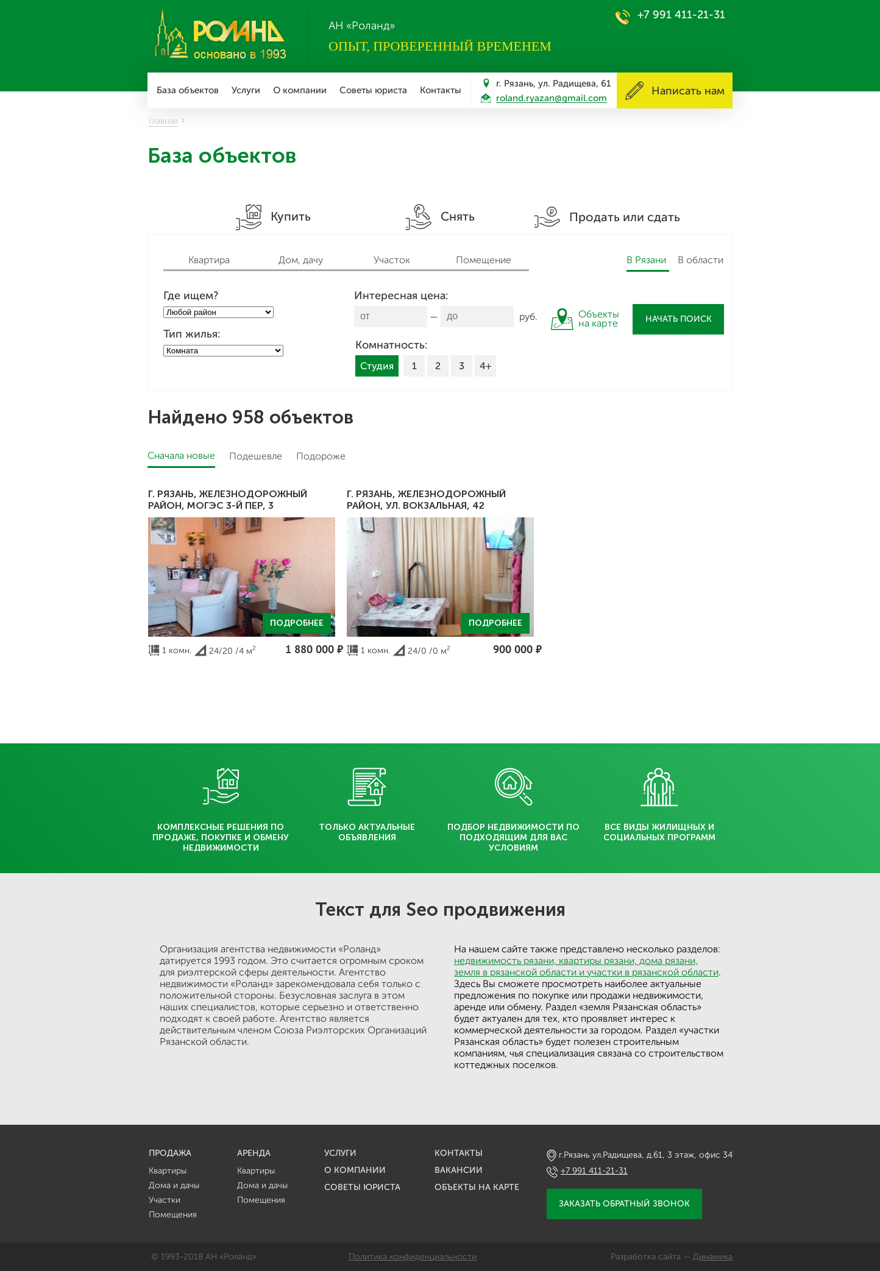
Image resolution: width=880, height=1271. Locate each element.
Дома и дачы (174, 1185)
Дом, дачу (301, 260)
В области (700, 260)
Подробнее (297, 623)
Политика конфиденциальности (413, 1257)
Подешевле (255, 456)
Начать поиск (678, 319)
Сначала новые (181, 455)
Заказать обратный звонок (624, 1203)
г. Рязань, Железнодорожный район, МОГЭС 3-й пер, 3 (227, 499)
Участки (164, 1200)
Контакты (440, 90)
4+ (485, 366)
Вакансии (459, 1170)
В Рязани (646, 260)
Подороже (321, 456)
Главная (163, 121)
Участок (392, 260)
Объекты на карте (477, 1187)
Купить (273, 217)
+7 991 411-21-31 (681, 14)
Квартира (209, 260)
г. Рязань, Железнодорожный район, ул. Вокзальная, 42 (426, 499)
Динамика (713, 1257)
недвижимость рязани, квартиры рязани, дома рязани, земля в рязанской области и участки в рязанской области (586, 966)
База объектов (188, 90)
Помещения (173, 1214)
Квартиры (167, 1171)
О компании (300, 90)
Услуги (246, 90)
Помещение (483, 260)
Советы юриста (373, 90)
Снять (440, 217)
